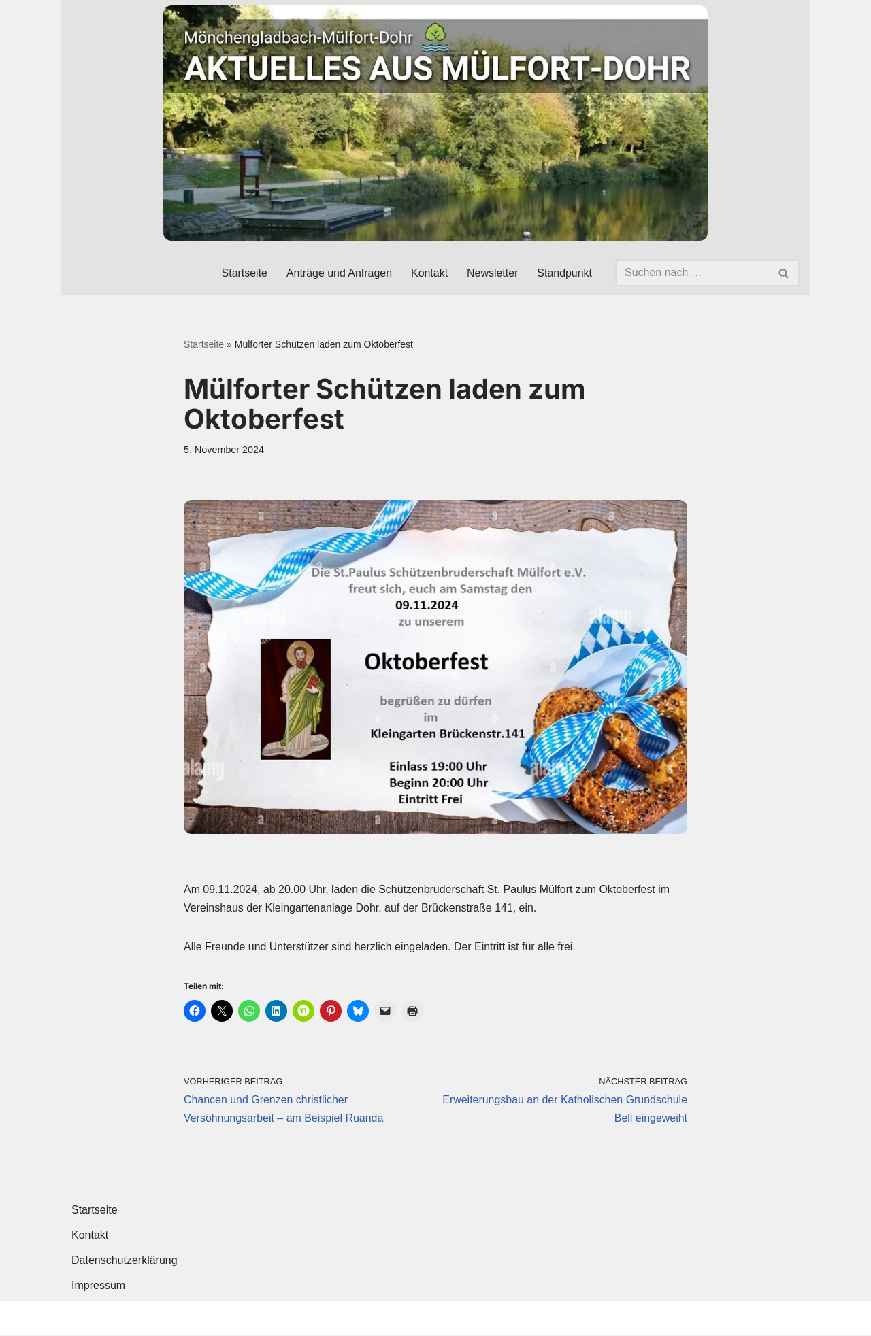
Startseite (243, 273)
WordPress (208, 1318)
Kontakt (428, 273)
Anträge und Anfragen (339, 273)
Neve (84, 1318)
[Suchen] (692, 272)
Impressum (98, 1286)
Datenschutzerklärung (124, 1261)
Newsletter (492, 273)
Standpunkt (564, 273)
